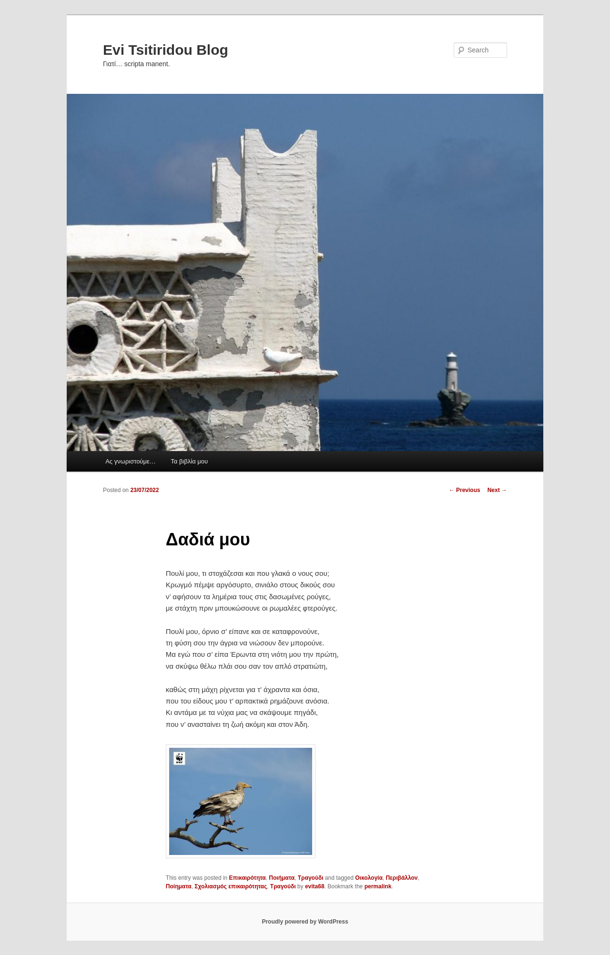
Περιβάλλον (401, 878)
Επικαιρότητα (247, 878)
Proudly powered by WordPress (305, 921)
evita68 (315, 886)
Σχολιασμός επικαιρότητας (230, 886)
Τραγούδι (311, 878)
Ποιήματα (282, 878)
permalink (378, 886)
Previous (464, 490)
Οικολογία (369, 878)
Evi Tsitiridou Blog (165, 50)
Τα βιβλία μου (189, 461)
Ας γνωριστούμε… (130, 461)
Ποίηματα (179, 886)
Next (497, 490)
